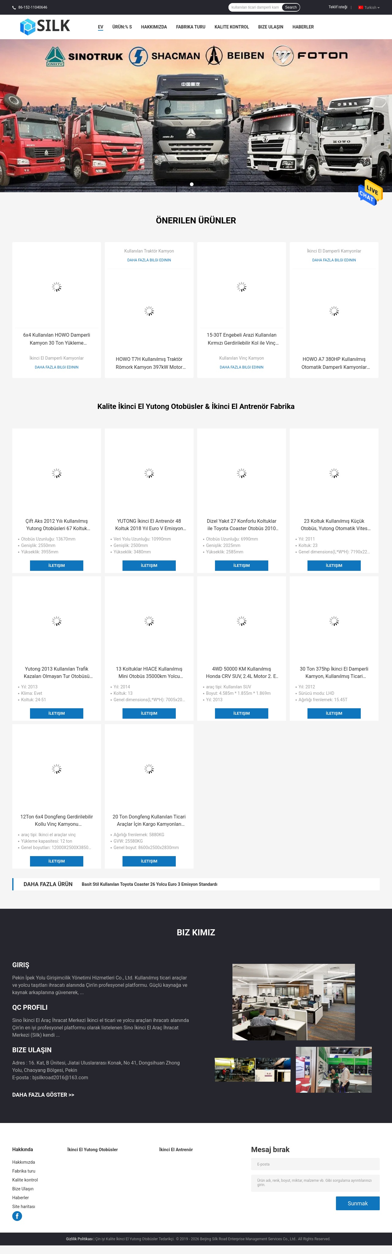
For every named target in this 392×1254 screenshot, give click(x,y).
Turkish (372, 7)
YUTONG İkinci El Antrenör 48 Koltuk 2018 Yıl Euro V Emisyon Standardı (149, 525)
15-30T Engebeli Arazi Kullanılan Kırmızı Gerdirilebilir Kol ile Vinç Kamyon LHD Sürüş (242, 339)
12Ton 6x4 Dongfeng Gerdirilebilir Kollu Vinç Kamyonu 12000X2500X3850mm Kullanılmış (56, 821)
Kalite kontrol (232, 26)
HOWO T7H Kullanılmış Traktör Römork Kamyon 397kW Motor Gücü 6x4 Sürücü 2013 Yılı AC (149, 363)
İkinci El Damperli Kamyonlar (56, 358)
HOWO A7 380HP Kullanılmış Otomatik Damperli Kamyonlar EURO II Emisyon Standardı (334, 363)
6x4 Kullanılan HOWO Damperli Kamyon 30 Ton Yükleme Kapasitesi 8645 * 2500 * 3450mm (56, 339)
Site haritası (23, 1206)
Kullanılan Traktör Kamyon (149, 251)
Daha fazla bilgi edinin (57, 367)
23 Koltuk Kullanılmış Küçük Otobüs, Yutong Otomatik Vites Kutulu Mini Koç (334, 525)
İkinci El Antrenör (176, 1149)
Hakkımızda (154, 26)
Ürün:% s (122, 26)
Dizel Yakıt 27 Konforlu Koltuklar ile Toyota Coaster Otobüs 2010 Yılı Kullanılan (241, 525)
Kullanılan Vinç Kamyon (241, 358)
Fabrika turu (190, 26)
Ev (100, 26)
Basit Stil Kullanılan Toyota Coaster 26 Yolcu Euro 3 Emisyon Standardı (149, 884)
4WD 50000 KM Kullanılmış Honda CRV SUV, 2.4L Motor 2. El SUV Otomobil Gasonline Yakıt (241, 673)
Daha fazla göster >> (43, 1094)
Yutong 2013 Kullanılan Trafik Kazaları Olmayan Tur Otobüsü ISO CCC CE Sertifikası (57, 673)
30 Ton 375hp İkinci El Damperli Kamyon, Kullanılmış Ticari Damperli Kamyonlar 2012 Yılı (334, 673)
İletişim (56, 565)
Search (291, 7)
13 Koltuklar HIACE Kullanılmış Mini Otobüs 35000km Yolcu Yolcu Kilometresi (149, 673)
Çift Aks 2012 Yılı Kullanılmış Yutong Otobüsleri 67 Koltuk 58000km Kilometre (56, 525)
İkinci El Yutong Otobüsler (92, 1149)
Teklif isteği (338, 7)
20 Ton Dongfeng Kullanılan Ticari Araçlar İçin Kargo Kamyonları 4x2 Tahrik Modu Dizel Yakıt (149, 821)
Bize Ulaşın (270, 26)
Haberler (303, 26)
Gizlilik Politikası (79, 1239)
